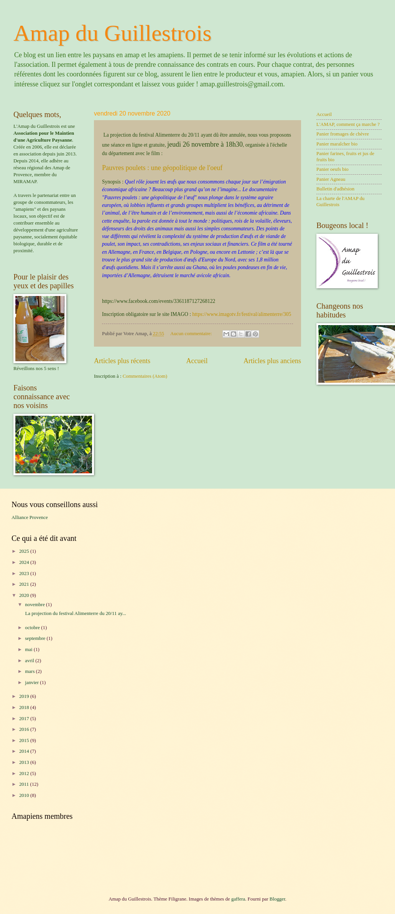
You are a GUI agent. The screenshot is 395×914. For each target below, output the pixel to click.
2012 (24, 773)
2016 (24, 729)
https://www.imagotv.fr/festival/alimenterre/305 (241, 314)
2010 (24, 795)
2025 (24, 551)
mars (30, 671)
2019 (24, 696)
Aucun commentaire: (191, 333)
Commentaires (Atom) (145, 376)
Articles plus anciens (272, 361)
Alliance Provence (30, 517)
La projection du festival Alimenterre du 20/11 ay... (75, 613)
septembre (35, 638)
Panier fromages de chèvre (342, 134)
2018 (24, 707)
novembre (35, 604)
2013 (24, 762)
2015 (24, 740)
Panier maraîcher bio (336, 144)
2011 (24, 784)
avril (30, 660)
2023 (24, 573)
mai (29, 649)
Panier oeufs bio (332, 169)
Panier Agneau (330, 179)
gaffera (238, 899)
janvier (32, 682)
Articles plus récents (122, 361)
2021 (24, 584)
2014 (24, 751)
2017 (24, 718)
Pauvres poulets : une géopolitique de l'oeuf (162, 168)
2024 (24, 562)
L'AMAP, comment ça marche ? (348, 124)
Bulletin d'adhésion (335, 189)
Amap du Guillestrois (112, 33)
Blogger (277, 899)
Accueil (196, 361)
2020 (24, 595)
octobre (33, 627)
